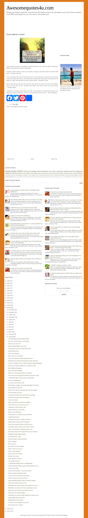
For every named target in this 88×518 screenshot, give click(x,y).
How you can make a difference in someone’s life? (22, 365)
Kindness (66, 173)
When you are (12, 444)
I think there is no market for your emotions (20, 414)
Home (32, 159)
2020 (8, 295)
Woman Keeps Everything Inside (17, 473)
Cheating (46, 176)
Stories (39, 171)
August (11, 319)
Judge (57, 176)
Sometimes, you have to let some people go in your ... (23, 488)
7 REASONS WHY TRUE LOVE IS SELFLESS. (21, 378)
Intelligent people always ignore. (17, 434)
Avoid (71, 175)
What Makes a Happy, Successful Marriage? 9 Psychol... (23, 385)
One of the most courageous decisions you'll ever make (23, 375)
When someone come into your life (17, 478)
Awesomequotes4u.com (30, 8)
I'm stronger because (14, 461)
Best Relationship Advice (15, 368)
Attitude (35, 173)
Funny (24, 173)
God (32, 173)
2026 (8, 281)
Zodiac (61, 173)
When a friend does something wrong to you (20, 429)
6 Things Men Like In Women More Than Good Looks (25, 233)
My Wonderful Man (13, 351)
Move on (30, 176)
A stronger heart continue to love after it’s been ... (21, 426)
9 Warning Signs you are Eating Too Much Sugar (23, 207)
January (11, 336)
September (12, 317)
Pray (72, 176)
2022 (8, 290)
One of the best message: (15, 370)
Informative (56, 173)
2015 (8, 307)
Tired (66, 175)
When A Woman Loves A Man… (17, 409)
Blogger (65, 515)
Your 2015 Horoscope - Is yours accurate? (20, 470)
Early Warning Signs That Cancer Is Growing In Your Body (26, 199)
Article (20, 171)
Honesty (13, 175)
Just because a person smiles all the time (19, 348)
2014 (8, 508)
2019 (8, 298)
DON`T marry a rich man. (15, 448)
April (10, 329)
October (11, 314)
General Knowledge (30, 171)
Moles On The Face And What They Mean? (20, 373)
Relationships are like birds (15, 500)
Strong (44, 173)
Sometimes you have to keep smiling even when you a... (23, 495)
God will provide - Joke (14, 436)
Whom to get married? (14, 451)
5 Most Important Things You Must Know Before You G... (23, 466)
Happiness (8, 173)
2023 (8, 288)
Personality (42, 175)
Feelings (33, 175)
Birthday (63, 175)
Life (48, 173)
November (12, 312)
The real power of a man (15, 392)
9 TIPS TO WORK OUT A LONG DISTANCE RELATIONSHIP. (25, 363)
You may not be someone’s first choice (18, 475)
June (10, 324)
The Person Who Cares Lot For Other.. (19, 341)
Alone (70, 173)
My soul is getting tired (14, 380)
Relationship (68, 171)
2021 (8, 293)
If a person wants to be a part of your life (19, 419)
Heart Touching (54, 175)
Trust (29, 175)
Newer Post (10, 159)
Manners (26, 176)
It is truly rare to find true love (16, 383)
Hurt (22, 175)
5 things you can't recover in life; (17, 407)
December (12, 310)
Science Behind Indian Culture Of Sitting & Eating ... (22, 480)
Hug (55, 176)
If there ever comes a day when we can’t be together (22, 390)
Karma (60, 176)
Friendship (7, 175)
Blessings (41, 176)
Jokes (54, 171)
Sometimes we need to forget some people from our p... (23, 485)
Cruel (49, 176)
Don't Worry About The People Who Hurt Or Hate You (23, 431)
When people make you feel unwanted (18, 422)
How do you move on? (14, 343)
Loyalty (65, 176)
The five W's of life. (13, 468)
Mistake (69, 176)
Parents (81, 175)
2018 (8, 300)
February (11, 334)
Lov (63, 176)
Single (10, 176)
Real (59, 175)
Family (51, 173)
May (10, 327)
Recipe (75, 176)
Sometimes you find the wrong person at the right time (23, 361)
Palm (34, 176)
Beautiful (45, 171)
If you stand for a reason (15, 458)
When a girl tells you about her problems (19, 402)
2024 (8, 285)
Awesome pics (17, 173)
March (10, 332)
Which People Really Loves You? (17, 346)
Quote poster (23, 106)
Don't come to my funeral (15, 453)
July (10, 322)
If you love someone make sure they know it (20, 424)
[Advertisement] (36, 24)
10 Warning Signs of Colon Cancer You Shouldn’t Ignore (25, 250)
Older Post (54, 159)
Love (50, 171)
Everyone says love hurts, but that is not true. (20, 490)
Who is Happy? (12, 441)
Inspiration (59, 171)
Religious (80, 173)
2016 (8, 305)
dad (69, 175)
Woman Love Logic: (13, 456)
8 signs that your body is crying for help (21, 268)
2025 (8, 283)
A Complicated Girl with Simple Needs (18, 339)
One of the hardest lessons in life (17, 483)
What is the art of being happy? (16, 492)
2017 (8, 303)
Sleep (36, 176)
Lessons (75, 173)
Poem (37, 175)
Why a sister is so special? (15, 356)
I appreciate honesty (13, 417)
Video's (81, 176)
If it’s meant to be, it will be (15, 505)
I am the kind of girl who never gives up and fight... (22, 395)
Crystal (52, 176)
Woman (40, 173)
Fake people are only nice (15, 387)
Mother (28, 173)
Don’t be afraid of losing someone (17, 439)
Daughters (76, 175)
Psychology (18, 175)
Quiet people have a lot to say (16, 497)
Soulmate (47, 175)
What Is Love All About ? (15, 412)
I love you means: (13, 400)
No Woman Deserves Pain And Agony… (19, 397)
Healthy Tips (21, 176)
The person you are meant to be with (18, 404)
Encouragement (15, 106)
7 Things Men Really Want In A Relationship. (20, 463)
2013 (8, 511)
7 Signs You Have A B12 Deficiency (20, 215)
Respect (26, 175)
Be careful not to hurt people (16, 446)
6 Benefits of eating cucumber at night (60, 265)
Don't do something (13, 353)
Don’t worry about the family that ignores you (20, 358)
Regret (7, 176)
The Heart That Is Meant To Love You (18, 502)
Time (78, 176)
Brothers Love (15, 176)
